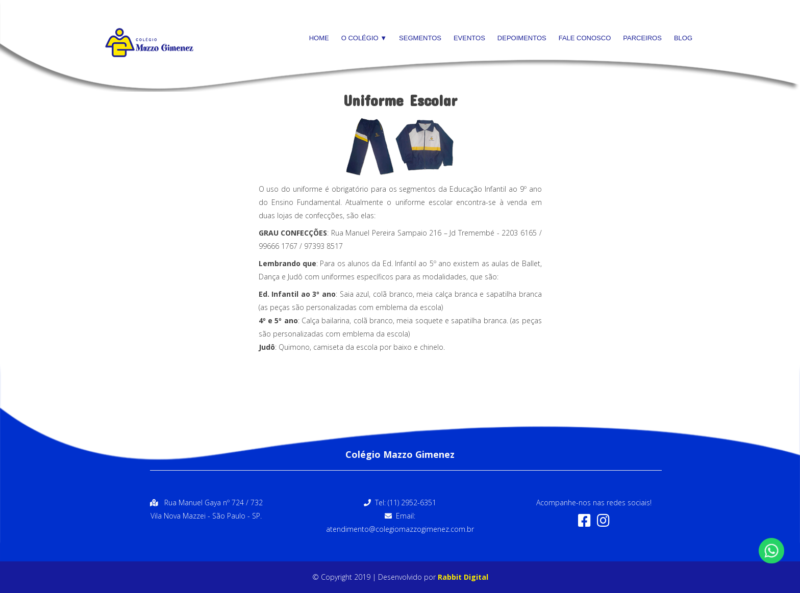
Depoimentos (521, 38)
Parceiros (642, 38)
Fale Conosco (585, 38)
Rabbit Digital (463, 577)
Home (319, 38)
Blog (683, 38)
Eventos (469, 38)
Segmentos (420, 38)
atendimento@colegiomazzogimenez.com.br (400, 529)
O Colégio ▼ (364, 38)
